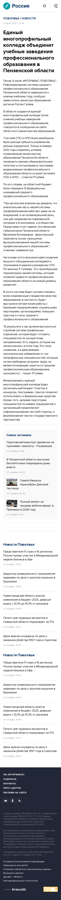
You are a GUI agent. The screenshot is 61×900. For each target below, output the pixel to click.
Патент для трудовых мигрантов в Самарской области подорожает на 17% (28, 620)
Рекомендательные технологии (20, 880)
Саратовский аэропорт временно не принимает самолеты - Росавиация (30, 444)
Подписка (9, 779)
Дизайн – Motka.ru (13, 876)
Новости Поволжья (18, 544)
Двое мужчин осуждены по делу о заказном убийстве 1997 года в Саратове (30, 638)
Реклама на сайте (15, 792)
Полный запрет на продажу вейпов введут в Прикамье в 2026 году (30, 505)
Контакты (9, 783)
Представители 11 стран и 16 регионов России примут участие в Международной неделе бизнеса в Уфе (30, 555)
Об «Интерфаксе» (14, 774)
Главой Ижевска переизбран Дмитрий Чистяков (27, 484)
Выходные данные (13, 873)
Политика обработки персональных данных (27, 869)
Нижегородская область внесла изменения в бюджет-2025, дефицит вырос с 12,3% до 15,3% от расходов (27, 599)
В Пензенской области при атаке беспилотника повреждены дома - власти (29, 463)
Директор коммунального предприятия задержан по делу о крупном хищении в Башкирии (29, 577)
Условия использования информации (23, 861)
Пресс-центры (12, 788)
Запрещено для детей (15, 865)
